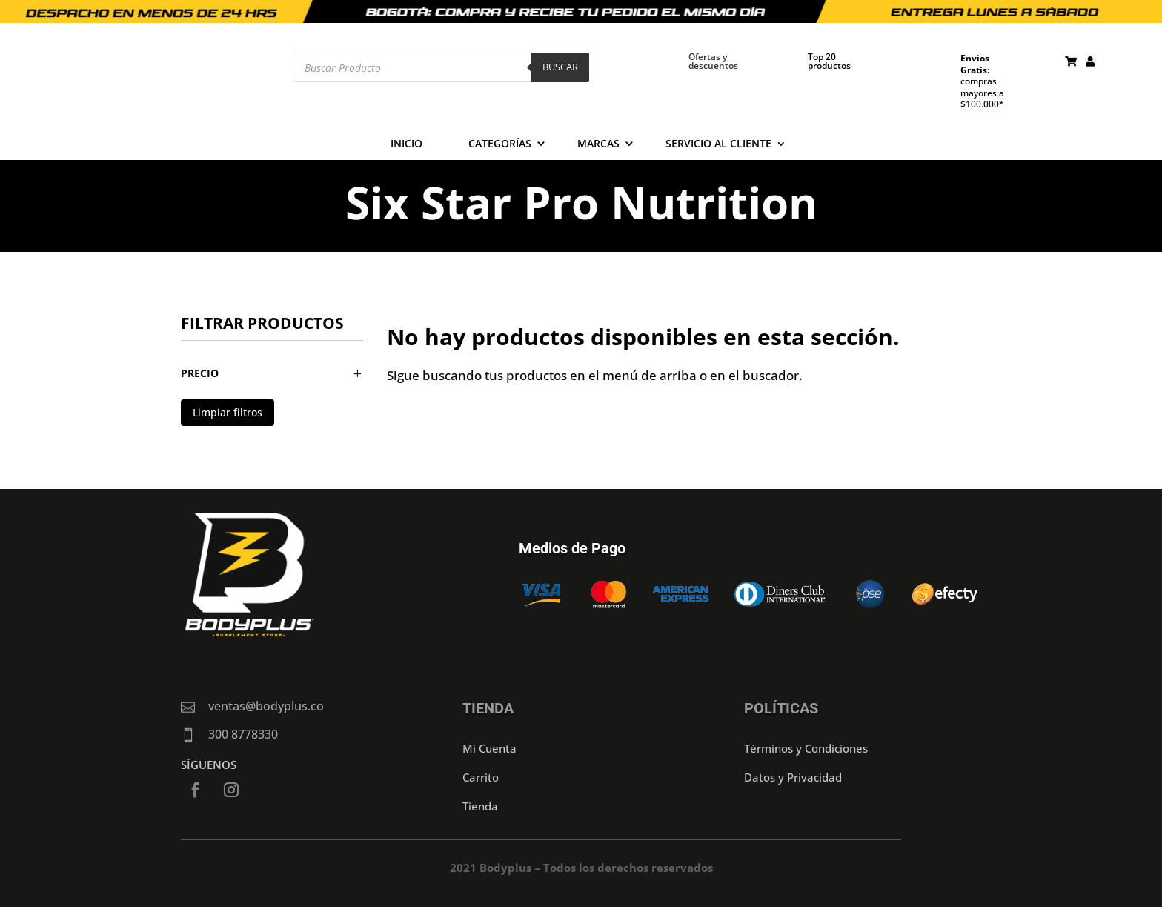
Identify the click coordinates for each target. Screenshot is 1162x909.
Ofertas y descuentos (713, 61)
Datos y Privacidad (793, 777)
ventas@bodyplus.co (266, 706)
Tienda (480, 806)
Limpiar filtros (227, 412)
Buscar (560, 66)
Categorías (499, 144)
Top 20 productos (829, 61)
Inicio (406, 144)
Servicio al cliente (718, 144)
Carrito (480, 777)
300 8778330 (243, 734)
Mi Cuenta (489, 748)
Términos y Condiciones (806, 748)
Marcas (598, 144)
